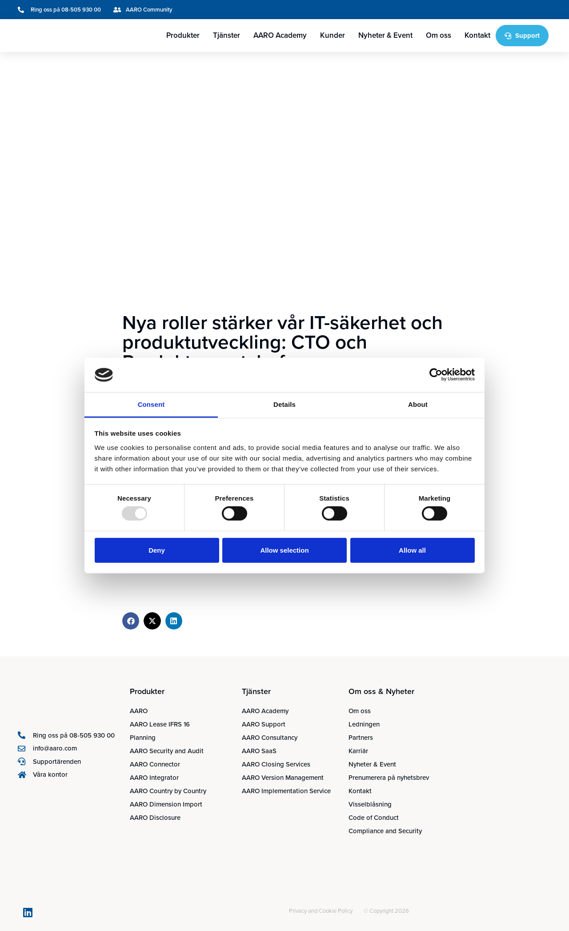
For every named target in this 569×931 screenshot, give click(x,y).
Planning (143, 737)
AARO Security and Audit (167, 751)
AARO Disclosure (155, 818)
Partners (361, 737)
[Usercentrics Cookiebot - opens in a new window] (436, 374)
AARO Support (263, 724)
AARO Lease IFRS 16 (160, 724)
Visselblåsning (370, 804)
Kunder (332, 35)
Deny (156, 550)
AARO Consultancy (269, 737)
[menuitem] (499, 10)
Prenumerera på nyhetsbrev (389, 778)
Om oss (438, 35)
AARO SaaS (259, 751)
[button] (130, 620)
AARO (139, 711)
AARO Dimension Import (166, 804)
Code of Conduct (374, 818)
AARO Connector (155, 764)
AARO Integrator (154, 778)
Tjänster (226, 35)
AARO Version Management (283, 778)
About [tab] (418, 404)
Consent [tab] (151, 404)
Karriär (358, 751)
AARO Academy (280, 35)
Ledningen (364, 724)
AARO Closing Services (276, 764)
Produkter (183, 35)
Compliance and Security (385, 831)
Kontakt (477, 35)
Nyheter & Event (385, 35)
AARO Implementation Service (286, 791)
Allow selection (284, 550)
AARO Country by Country (168, 791)
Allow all (412, 550)
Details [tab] (284, 404)
